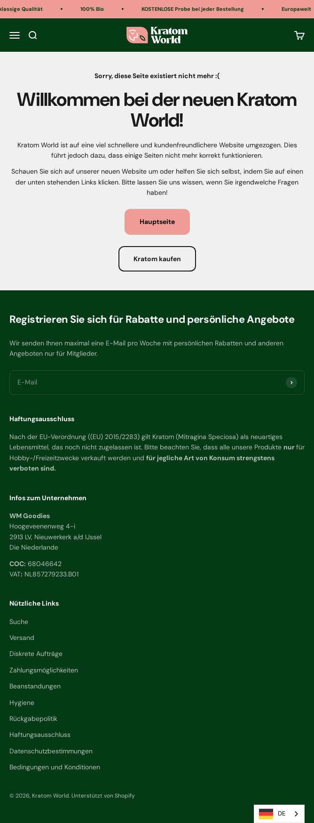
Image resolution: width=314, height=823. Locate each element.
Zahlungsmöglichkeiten (43, 670)
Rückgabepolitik (33, 718)
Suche (18, 621)
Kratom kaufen (157, 259)
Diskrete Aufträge (36, 653)
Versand (21, 637)
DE (272, 814)
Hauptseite (157, 221)
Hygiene (21, 702)
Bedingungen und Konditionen (54, 767)
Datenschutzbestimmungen (51, 751)
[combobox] (279, 814)
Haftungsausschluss (40, 734)
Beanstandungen (35, 686)
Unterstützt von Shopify (103, 795)
